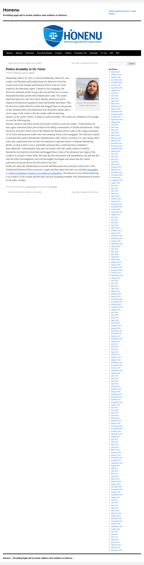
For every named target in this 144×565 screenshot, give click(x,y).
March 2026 (115, 72)
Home (9, 53)
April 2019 (115, 289)
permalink (53, 187)
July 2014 (114, 439)
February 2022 (116, 199)
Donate (94, 53)
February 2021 (116, 230)
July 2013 (114, 468)
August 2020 (115, 246)
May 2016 (114, 381)
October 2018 (116, 304)
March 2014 (115, 450)
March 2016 (115, 386)
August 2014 (115, 437)
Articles (29, 53)
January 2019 (115, 296)
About (19, 53)
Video (68, 53)
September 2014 (117, 434)
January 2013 (115, 484)
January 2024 (115, 141)
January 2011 (115, 548)
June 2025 (114, 96)
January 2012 (115, 516)
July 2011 (114, 532)
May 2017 (114, 349)
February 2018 (116, 326)
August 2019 (115, 278)
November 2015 (117, 397)
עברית (104, 53)
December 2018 (116, 299)
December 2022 (116, 172)
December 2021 (116, 204)
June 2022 (114, 188)
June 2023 (114, 156)
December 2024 (116, 112)
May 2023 (114, 159)
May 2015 (114, 413)
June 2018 (114, 315)
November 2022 (117, 175)
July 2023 (114, 154)
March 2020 (115, 259)
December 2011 (116, 518)
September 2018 (117, 307)
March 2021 (115, 228)
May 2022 (114, 191)
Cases (58, 53)
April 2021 (115, 225)
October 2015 (116, 400)
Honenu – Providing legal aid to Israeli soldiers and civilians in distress (37, 558)
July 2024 (114, 125)
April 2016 (115, 384)
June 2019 (114, 283)
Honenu (54, 12)
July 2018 (114, 312)
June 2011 (114, 534)
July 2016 (114, 376)
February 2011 (116, 545)
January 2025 (115, 109)
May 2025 (114, 98)
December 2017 (116, 331)
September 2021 (117, 212)
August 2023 (115, 151)
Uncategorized (31, 187)
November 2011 (116, 521)
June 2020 (114, 252)
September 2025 (117, 88)
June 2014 (114, 442)
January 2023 (115, 170)
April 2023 (115, 162)
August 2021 (115, 215)
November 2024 (117, 114)
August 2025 (115, 90)
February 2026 (116, 75)
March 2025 (115, 104)
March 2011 (115, 542)
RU (117, 53)
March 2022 (115, 196)
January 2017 (115, 360)
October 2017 (116, 336)
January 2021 (115, 233)
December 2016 (116, 363)
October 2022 (116, 178)
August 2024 (115, 122)
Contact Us (80, 53)
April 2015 (115, 415)
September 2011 (117, 526)
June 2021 (114, 220)
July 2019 (114, 281)
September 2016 (117, 370)
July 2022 (114, 186)
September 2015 (117, 402)
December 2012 (116, 487)
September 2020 (117, 244)
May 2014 (114, 444)
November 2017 (117, 333)
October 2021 (116, 209)
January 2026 (115, 77)
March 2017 (115, 355)
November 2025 (117, 82)
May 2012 (114, 505)
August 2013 (115, 466)
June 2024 (114, 127)
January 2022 (115, 201)
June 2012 (114, 503)
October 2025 (116, 85)
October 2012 (116, 492)
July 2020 (114, 249)
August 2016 (115, 373)
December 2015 (116, 394)
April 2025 (115, 101)
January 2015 (115, 423)
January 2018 (115, 328)
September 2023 (117, 149)
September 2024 (117, 119)
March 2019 (115, 291)
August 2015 (115, 405)
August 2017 (115, 341)
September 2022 (117, 180)
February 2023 (116, 167)
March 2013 (115, 479)
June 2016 (114, 378)
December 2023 (116, 143)
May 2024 (114, 130)
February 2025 (116, 106)
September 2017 (117, 339)
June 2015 (114, 410)
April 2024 (115, 133)
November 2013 (117, 458)
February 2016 (116, 389)
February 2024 (116, 138)
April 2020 (115, 257)
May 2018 (114, 318)
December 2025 (116, 80)
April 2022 (115, 193)
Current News (44, 53)
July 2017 (114, 344)
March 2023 (115, 164)
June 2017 (114, 347)
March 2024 (115, 135)
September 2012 (117, 495)
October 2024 (116, 117)
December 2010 (116, 550)
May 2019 (114, 286)
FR (111, 53)
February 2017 (116, 357)
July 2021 (114, 217)
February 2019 (116, 294)
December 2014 (116, 426)
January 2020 (115, 265)
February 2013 (116, 481)
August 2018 (115, 310)
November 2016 (117, 365)
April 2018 (115, 320)
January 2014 (115, 455)
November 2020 (117, 238)
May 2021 (114, 223)
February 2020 (116, 262)
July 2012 (114, 500)
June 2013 (114, 471)
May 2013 (114, 474)
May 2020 (114, 254)
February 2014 (116, 452)
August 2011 (115, 529)
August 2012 (115, 497)
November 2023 (117, 146)
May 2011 (114, 537)
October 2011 (116, 524)
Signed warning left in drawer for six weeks (24, 63)
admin (31, 73)
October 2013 (116, 460)
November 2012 (117, 489)
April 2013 (115, 476)
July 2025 (114, 93)
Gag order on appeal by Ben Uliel (86, 63)
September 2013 (117, 463)
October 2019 (116, 273)
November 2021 (117, 207)
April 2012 (115, 508)
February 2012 (116, 513)
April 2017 (115, 352)
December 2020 (116, 236)
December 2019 (116, 267)
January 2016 (115, 392)
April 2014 (115, 447)
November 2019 (117, 270)
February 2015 (116, 421)
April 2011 (115, 540)
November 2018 (117, 302)
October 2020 (116, 241)
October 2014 (116, 431)
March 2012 (115, 511)
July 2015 (114, 407)
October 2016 (116, 368)
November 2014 (117, 429)
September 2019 (117, 275)
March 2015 (115, 418)
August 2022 (115, 183)
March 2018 (115, 323)
